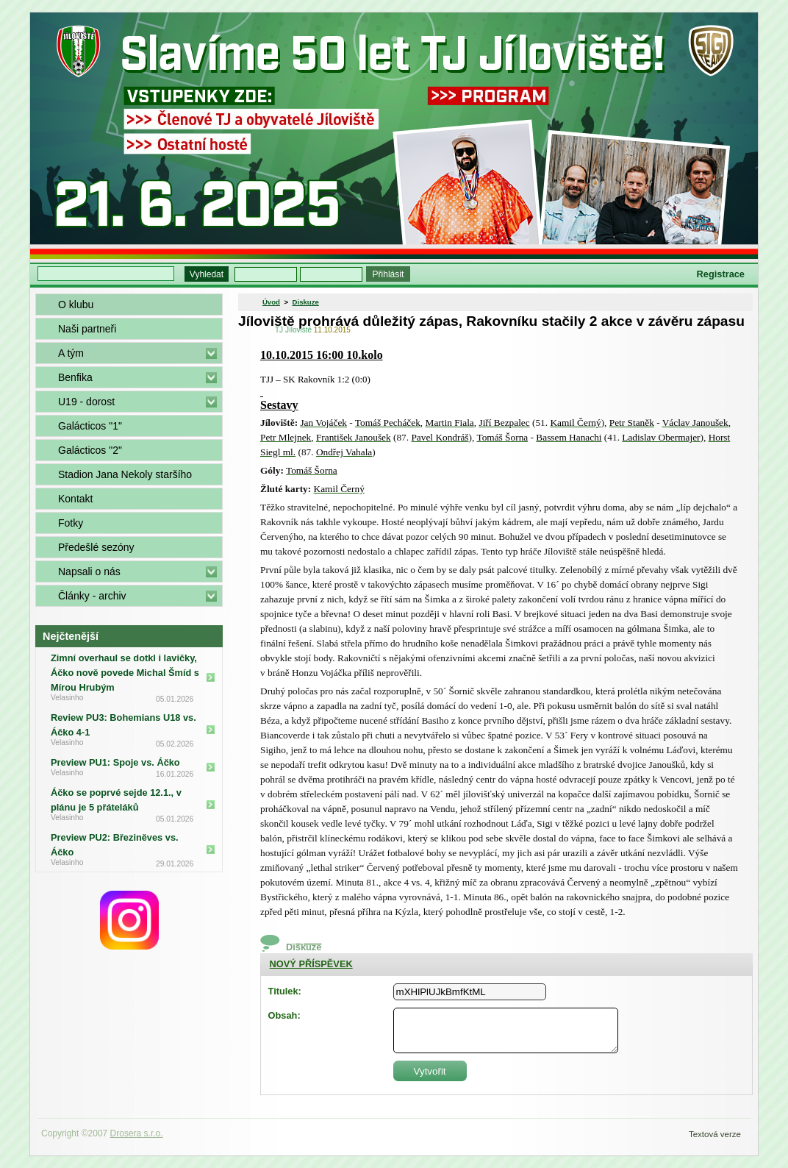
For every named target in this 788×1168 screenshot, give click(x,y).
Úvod (271, 302)
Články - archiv (92, 596)
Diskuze (306, 302)
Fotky (70, 523)
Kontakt (75, 499)
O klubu (75, 304)
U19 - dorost (86, 401)
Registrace (721, 273)
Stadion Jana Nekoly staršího (125, 474)
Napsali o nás (89, 571)
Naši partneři (87, 329)
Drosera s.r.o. (136, 1133)
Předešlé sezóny (96, 547)
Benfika (75, 377)
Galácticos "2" (90, 450)
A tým (71, 353)
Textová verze (715, 1134)
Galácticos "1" (90, 426)
